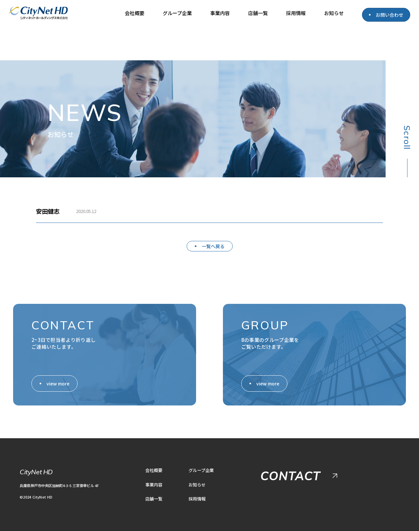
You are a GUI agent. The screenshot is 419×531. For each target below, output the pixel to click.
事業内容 (220, 13)
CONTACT (290, 475)
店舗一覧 (258, 13)
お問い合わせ (389, 14)
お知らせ (334, 13)
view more (57, 383)
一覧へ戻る (213, 246)
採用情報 (296, 13)
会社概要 (134, 13)
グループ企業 (177, 13)
